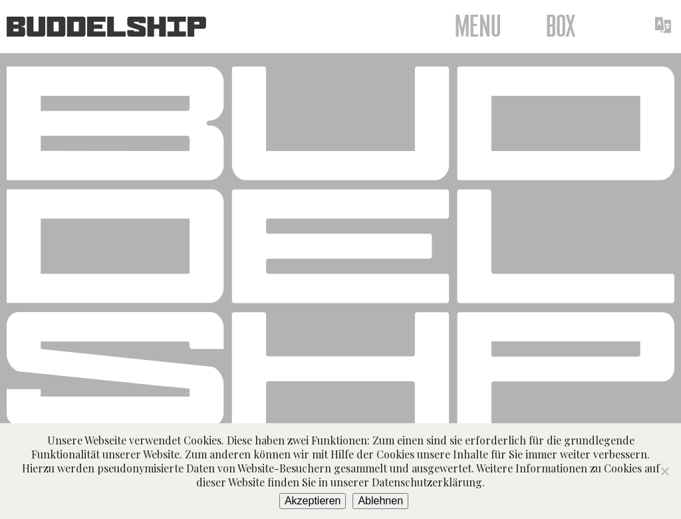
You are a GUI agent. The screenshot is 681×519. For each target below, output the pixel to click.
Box (561, 26)
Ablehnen (380, 500)
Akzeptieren (313, 500)
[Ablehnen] (664, 471)
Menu (478, 26)
